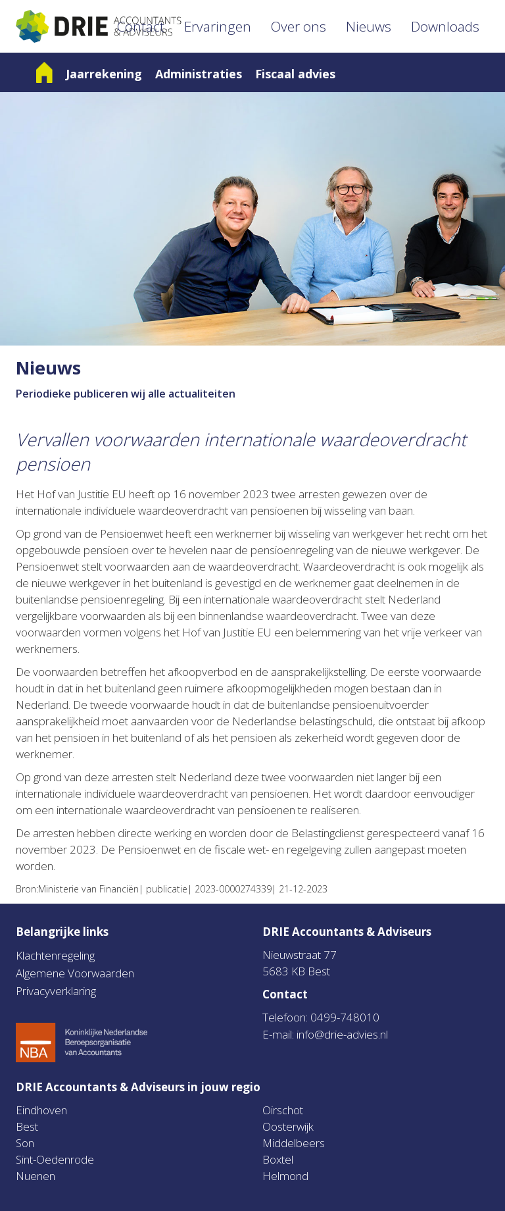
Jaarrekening (104, 74)
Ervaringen (217, 26)
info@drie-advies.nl (342, 1034)
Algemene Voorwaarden (75, 973)
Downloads (445, 26)
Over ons (298, 26)
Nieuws (368, 26)
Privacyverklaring (56, 990)
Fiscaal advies (295, 74)
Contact (140, 26)
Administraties (198, 74)
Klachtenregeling (55, 955)
